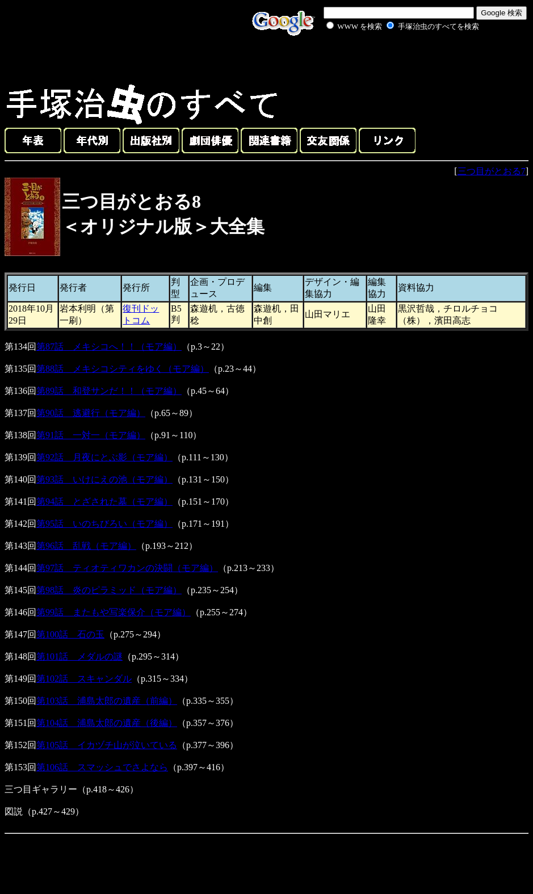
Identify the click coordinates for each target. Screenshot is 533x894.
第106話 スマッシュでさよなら (102, 767)
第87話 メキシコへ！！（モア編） (109, 346)
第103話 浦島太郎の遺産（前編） (106, 701)
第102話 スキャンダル (84, 678)
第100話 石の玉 (70, 634)
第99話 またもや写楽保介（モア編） (113, 612)
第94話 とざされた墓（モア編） (104, 501)
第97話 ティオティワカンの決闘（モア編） (127, 568)
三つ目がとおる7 (492, 171)
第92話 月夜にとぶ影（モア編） (104, 457)
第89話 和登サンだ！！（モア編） (109, 391)
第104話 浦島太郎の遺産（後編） (106, 723)
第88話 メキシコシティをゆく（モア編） (122, 368)
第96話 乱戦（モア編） (86, 546)
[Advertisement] (390, 59)
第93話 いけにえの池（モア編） (104, 479)
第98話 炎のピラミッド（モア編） (109, 590)
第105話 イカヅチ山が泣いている (106, 745)
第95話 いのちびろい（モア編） (104, 523)
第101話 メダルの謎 (79, 656)
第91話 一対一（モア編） (90, 435)
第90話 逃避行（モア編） (90, 413)
